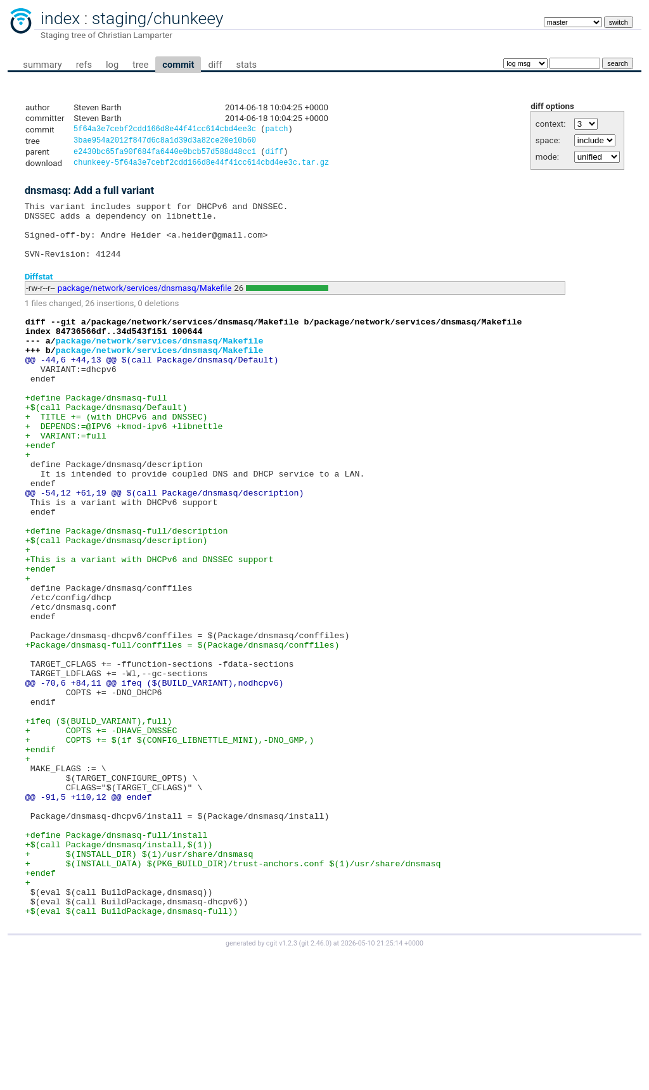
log (112, 64)
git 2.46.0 (315, 1078)
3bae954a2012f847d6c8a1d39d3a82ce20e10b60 (165, 142)
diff (215, 64)
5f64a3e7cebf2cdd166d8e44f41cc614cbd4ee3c (165, 130)
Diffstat (39, 292)
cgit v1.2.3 (281, 1078)
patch (276, 130)
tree (140, 64)
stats (246, 64)
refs (84, 64)
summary (42, 64)
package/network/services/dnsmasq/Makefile (145, 304)
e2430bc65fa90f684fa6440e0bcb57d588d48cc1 (165, 155)
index (60, 18)
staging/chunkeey (158, 18)
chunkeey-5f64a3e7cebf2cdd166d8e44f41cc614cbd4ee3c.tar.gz (201, 167)
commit (178, 64)
